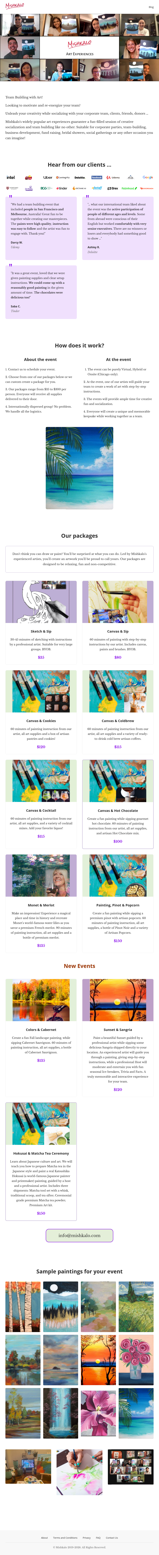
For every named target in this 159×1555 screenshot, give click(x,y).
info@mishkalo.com (79, 1235)
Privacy (86, 1537)
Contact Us (112, 1537)
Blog (151, 7)
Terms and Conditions (65, 1537)
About (44, 1537)
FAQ (98, 1537)
